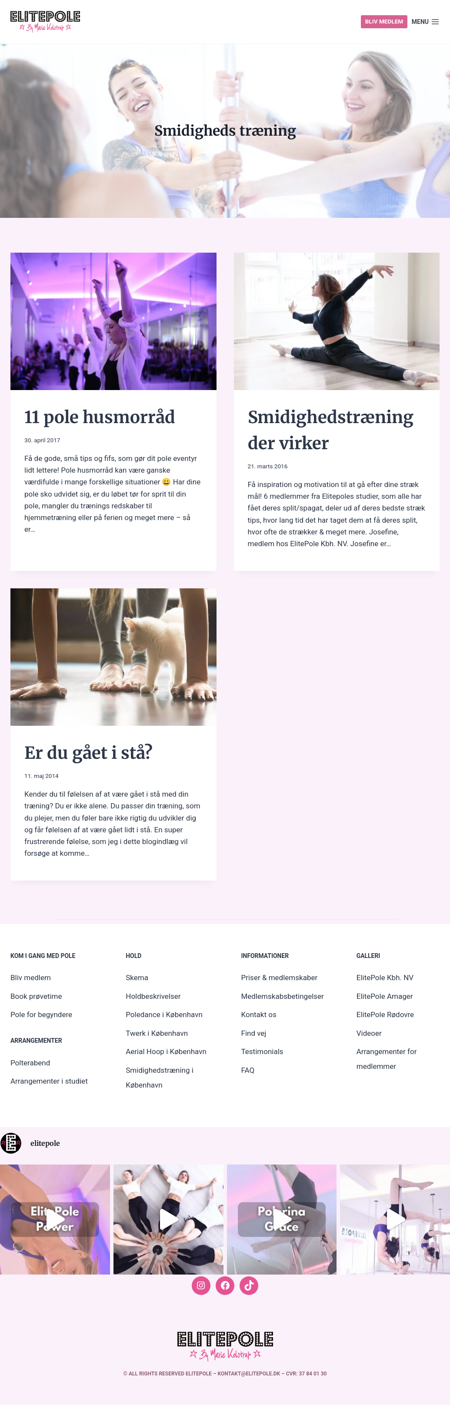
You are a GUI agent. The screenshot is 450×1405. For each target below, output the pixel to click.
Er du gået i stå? (91, 753)
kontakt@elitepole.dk (249, 1374)
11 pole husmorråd (103, 417)
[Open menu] (426, 21)
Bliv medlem (384, 21)
